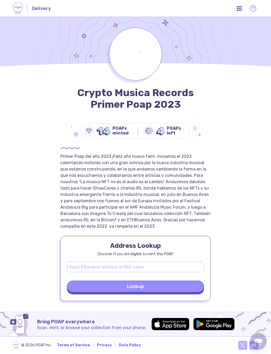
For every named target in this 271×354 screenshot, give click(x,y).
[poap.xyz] (32, 345)
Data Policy (130, 345)
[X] (242, 345)
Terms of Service (73, 345)
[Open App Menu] (239, 8)
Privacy (104, 345)
